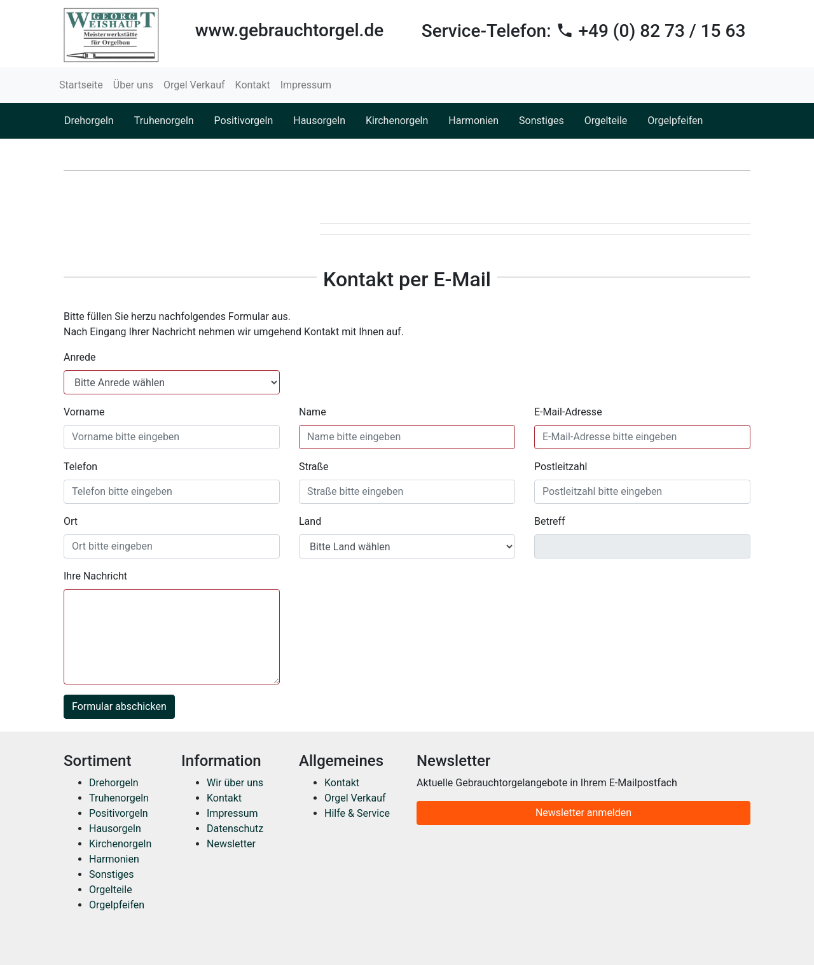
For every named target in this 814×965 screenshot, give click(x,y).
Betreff (549, 521)
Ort (71, 521)
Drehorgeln (89, 121)
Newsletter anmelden (583, 813)
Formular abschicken (119, 706)
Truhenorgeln (164, 121)
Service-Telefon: (584, 30)
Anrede (80, 357)
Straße (314, 467)
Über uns (133, 85)
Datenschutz (235, 829)
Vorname (84, 412)
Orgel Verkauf (194, 85)
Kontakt (252, 85)
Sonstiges (541, 121)
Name (312, 412)
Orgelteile (606, 121)
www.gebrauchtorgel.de (289, 30)
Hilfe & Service (357, 813)
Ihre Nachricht (95, 576)
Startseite (81, 85)
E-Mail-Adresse (568, 412)
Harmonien (473, 121)
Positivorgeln (243, 121)
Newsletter (231, 844)
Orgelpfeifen (675, 121)
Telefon (80, 467)
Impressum (306, 85)
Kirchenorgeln (397, 121)
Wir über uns (235, 783)
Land (310, 521)
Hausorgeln (319, 121)
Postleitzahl (560, 467)
